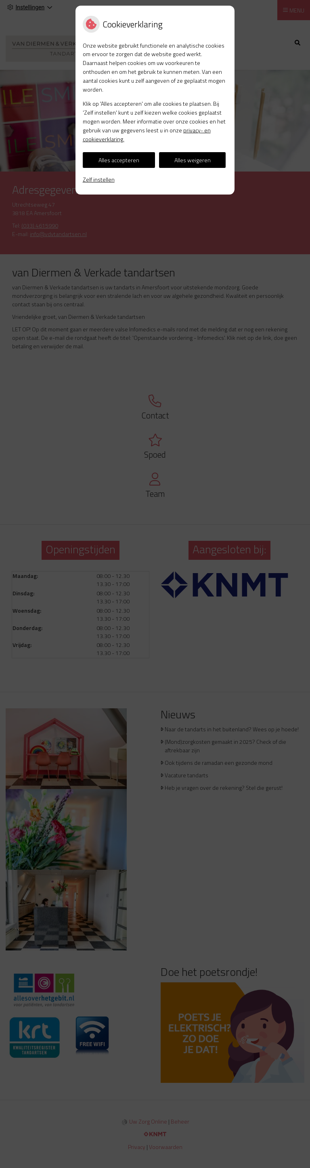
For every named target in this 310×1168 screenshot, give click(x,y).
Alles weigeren (192, 160)
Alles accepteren (118, 160)
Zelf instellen (99, 179)
